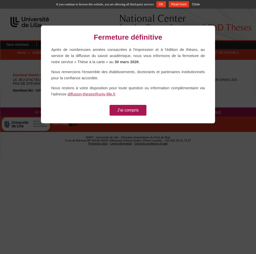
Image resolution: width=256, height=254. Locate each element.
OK (161, 4)
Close (196, 4)
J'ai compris (128, 110)
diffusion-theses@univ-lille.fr (92, 94)
